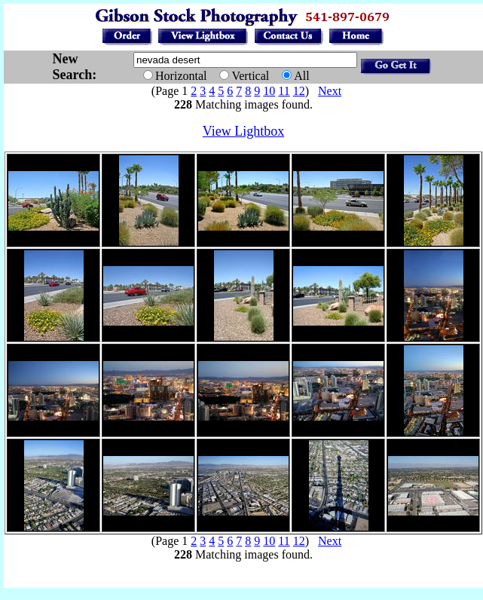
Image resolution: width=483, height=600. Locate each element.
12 (299, 90)
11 (283, 90)
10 (269, 90)
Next (329, 90)
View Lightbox (243, 131)
